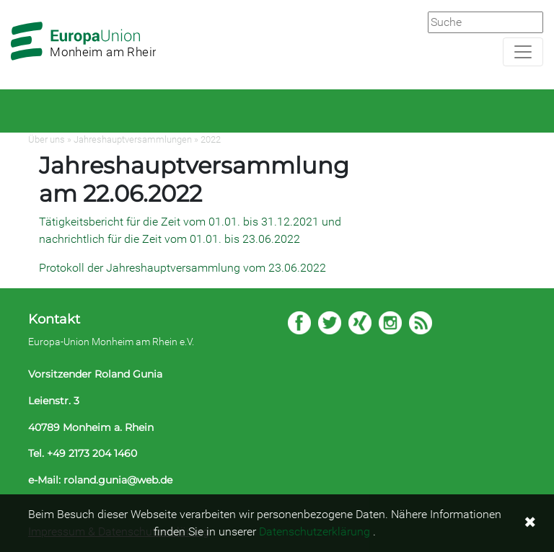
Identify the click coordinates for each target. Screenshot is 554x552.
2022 (211, 139)
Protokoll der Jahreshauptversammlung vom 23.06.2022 (182, 268)
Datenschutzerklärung (314, 531)
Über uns (46, 139)
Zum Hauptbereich (11, 0)
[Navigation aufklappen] (523, 51)
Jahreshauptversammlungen (133, 139)
